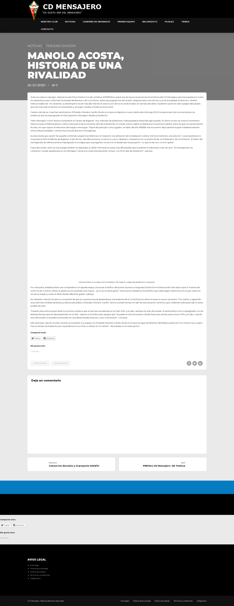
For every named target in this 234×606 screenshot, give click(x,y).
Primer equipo (126, 21)
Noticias (70, 21)
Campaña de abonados (96, 21)
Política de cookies (37, 572)
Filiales (169, 21)
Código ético (35, 578)
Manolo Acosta (60, 363)
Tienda (185, 21)
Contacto (47, 29)
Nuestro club (49, 21)
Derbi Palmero (40, 363)
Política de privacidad (39, 569)
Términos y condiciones (40, 575)
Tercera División (61, 46)
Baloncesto (149, 21)
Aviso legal (34, 565)
